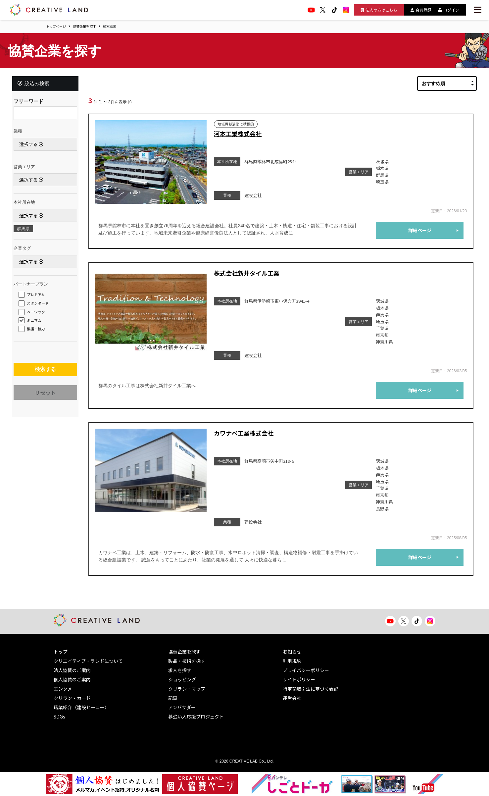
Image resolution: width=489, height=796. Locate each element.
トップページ (56, 26)
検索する (45, 373)
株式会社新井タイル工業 (246, 273)
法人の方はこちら (379, 10)
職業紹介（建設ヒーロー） (81, 707)
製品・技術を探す (186, 661)
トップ (61, 651)
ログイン (448, 10)
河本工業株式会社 (238, 133)
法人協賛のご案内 (72, 670)
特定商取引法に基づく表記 (310, 688)
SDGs (59, 716)
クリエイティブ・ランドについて (88, 661)
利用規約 (292, 661)
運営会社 (292, 698)
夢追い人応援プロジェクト (196, 716)
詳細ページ (419, 230)
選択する (33, 146)
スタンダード (40, 305)
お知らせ (292, 651)
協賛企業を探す (84, 26)
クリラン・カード (72, 698)
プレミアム (38, 296)
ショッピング (182, 679)
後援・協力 (38, 330)
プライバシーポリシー (306, 670)
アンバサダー (182, 707)
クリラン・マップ (186, 688)
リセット (45, 398)
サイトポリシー (299, 679)
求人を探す (179, 670)
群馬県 (25, 230)
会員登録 (421, 10)
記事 (172, 698)
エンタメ (63, 688)
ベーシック (38, 313)
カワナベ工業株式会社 (243, 433)
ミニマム (36, 322)
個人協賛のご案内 (72, 679)
